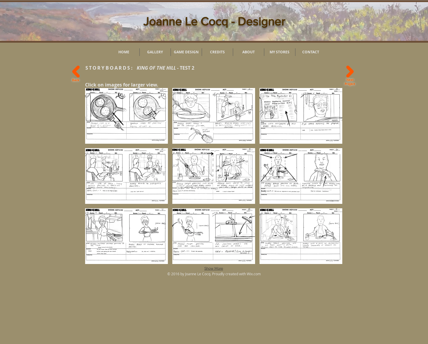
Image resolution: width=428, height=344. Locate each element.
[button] (126, 116)
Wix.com (254, 273)
